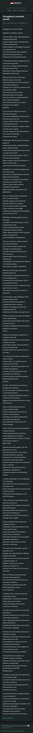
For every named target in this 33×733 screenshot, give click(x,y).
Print (12, 718)
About (23, 10)
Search (15, 10)
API (19, 10)
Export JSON (20, 731)
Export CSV (13, 731)
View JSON (6, 718)
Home (9, 10)
